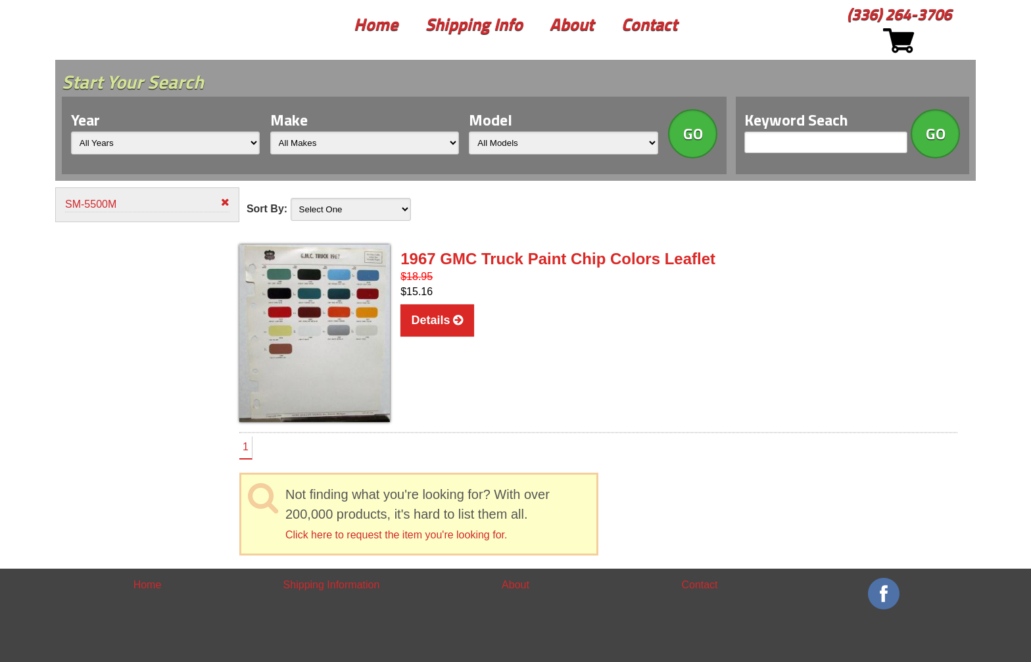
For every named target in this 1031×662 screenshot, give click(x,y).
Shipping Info (474, 24)
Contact (649, 24)
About (572, 24)
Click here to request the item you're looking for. (396, 534)
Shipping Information (331, 584)
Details (437, 320)
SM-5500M (147, 203)
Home (376, 24)
